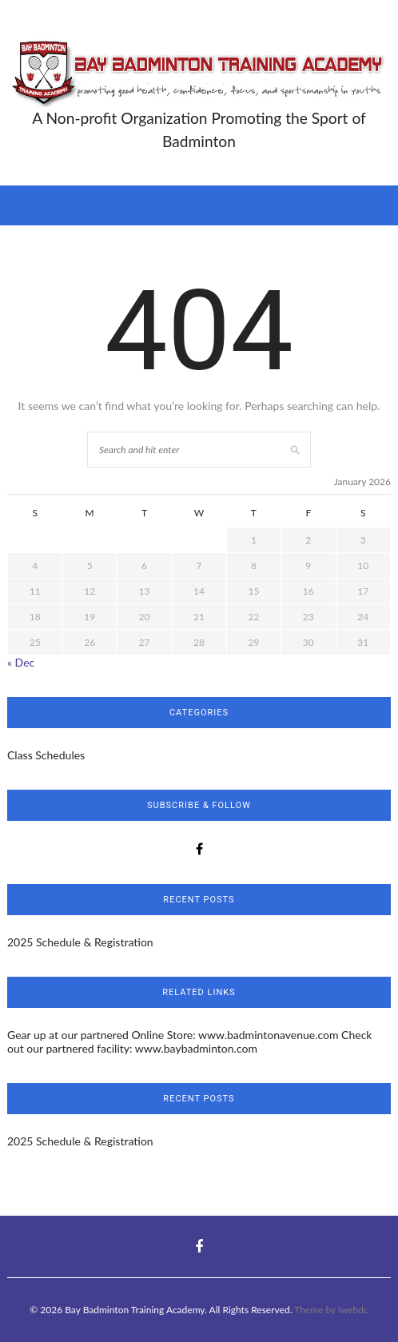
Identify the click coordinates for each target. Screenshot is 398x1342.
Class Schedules (46, 755)
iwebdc (353, 1310)
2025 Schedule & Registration (80, 942)
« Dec (20, 662)
